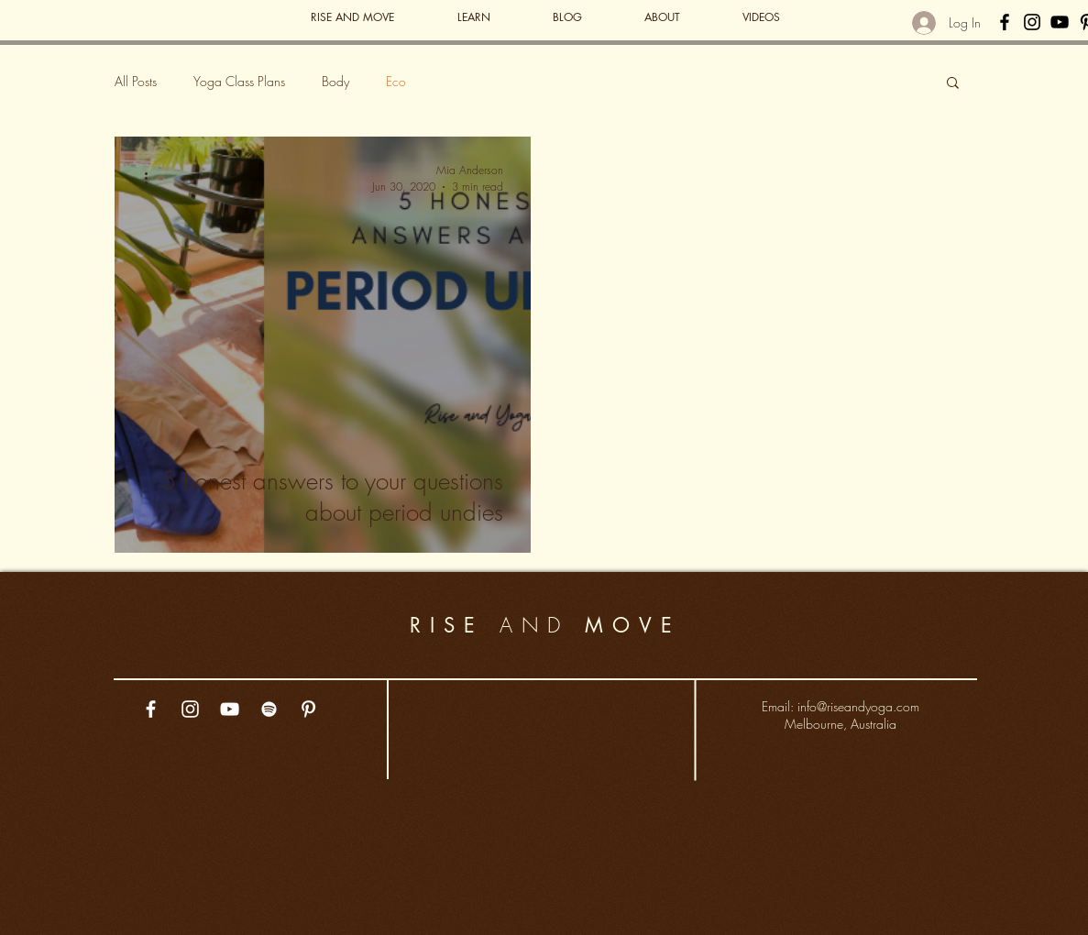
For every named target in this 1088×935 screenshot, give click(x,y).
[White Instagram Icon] (190, 709)
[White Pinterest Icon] (308, 709)
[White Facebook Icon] (150, 709)
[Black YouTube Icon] (1060, 22)
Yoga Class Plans (239, 81)
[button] (953, 84)
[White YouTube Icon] (229, 709)
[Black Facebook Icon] (1005, 22)
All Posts (136, 81)
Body (335, 81)
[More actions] (153, 178)
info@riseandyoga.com (858, 706)
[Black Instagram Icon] (1032, 22)
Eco (396, 81)
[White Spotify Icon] (269, 709)
